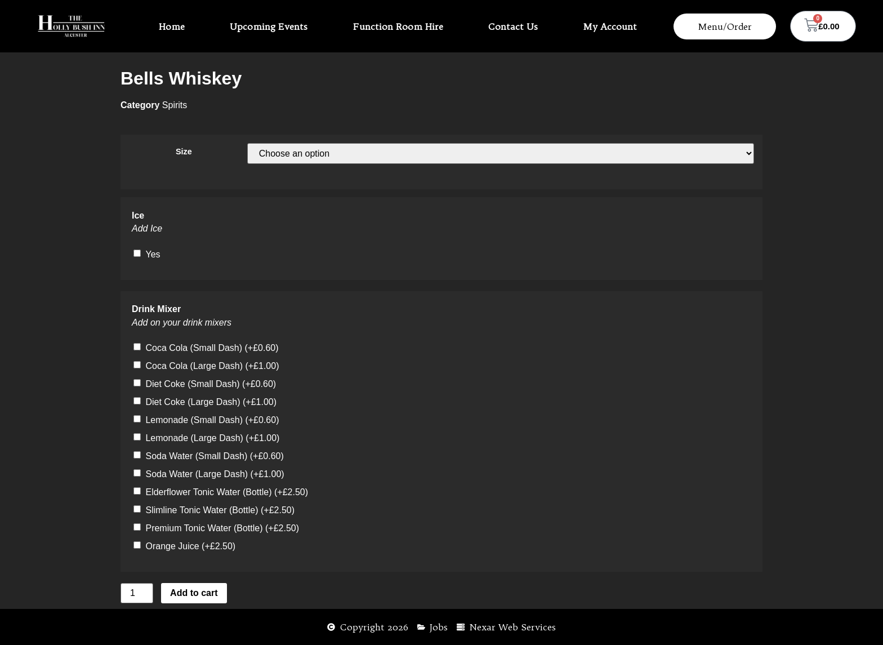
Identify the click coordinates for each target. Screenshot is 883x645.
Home (172, 26)
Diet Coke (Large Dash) (211, 402)
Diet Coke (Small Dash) (210, 384)
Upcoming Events (268, 26)
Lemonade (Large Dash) (212, 438)
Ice (138, 215)
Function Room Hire (398, 26)
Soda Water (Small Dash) (214, 456)
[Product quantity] (137, 593)
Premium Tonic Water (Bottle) (222, 528)
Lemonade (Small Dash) (212, 420)
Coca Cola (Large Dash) (212, 366)
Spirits (174, 105)
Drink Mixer (156, 309)
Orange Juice (190, 546)
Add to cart (193, 593)
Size (184, 151)
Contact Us (513, 26)
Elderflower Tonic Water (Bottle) (226, 492)
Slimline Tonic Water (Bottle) (220, 510)
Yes (152, 254)
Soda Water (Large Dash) (214, 474)
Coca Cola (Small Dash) (211, 348)
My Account (610, 26)
